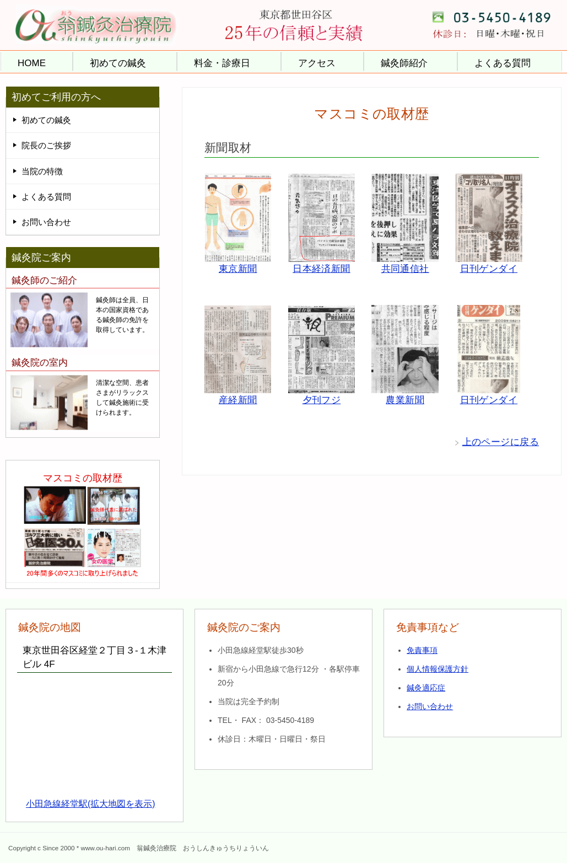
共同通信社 (405, 269)
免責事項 (422, 650)
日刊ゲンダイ (489, 269)
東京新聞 (238, 269)
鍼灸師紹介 (404, 63)
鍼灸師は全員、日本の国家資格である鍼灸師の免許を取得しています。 (122, 315)
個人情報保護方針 (437, 668)
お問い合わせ (46, 222)
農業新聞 (405, 400)
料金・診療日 (222, 63)
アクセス (317, 63)
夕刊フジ (322, 400)
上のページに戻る (500, 442)
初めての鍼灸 (118, 63)
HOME (32, 63)
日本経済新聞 (321, 269)
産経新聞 (238, 400)
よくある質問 (502, 63)
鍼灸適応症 (426, 687)
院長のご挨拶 (46, 145)
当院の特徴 (42, 171)
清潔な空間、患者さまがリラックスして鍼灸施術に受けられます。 (122, 397)
